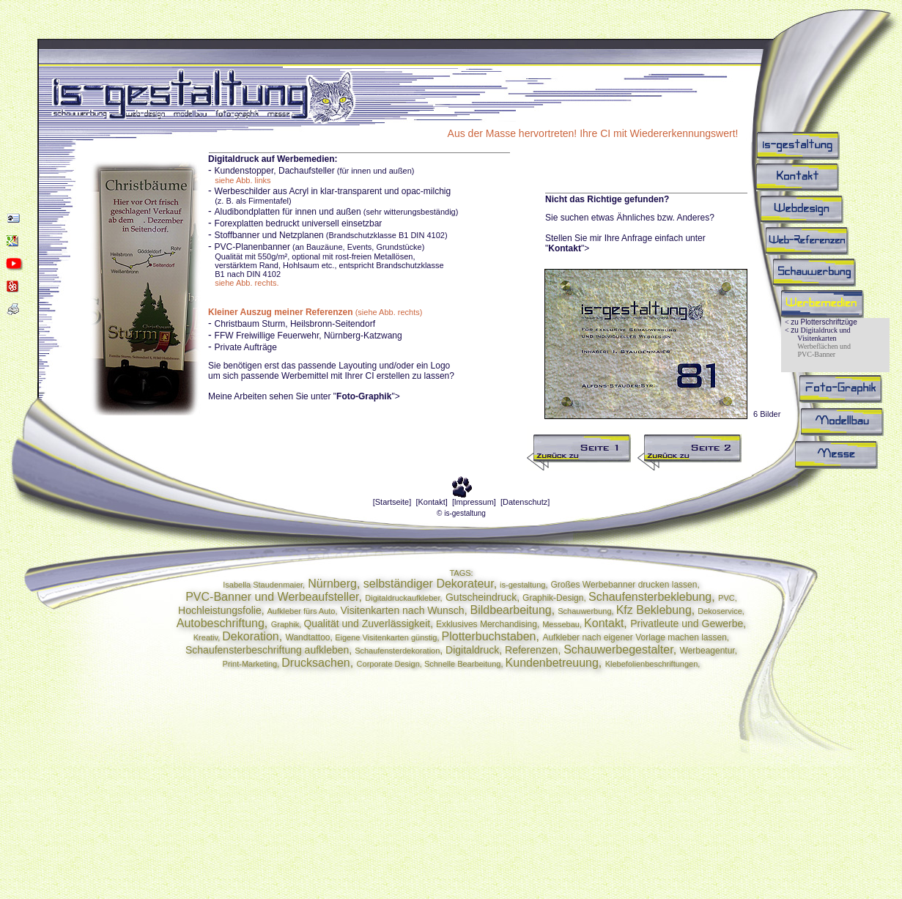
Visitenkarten (816, 338)
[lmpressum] (474, 501)
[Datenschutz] (525, 501)
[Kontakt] (431, 501)
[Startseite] (392, 501)
